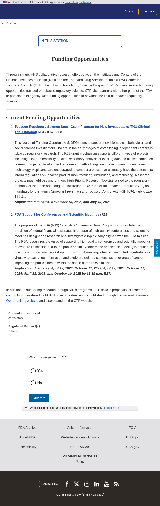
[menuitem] (80, 317)
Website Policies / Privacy (80, 437)
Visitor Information (80, 427)
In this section (54, 41)
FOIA (132, 427)
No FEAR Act (80, 447)
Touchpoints (109, 407)
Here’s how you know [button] (78, 2)
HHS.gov (132, 437)
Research (12, 23)
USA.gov (132, 447)
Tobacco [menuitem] (13, 331)
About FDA (27, 437)
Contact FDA (49, 484)
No (39, 383)
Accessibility (27, 447)
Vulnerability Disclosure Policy (80, 458)
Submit (39, 398)
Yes (40, 371)
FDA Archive (27, 427)
